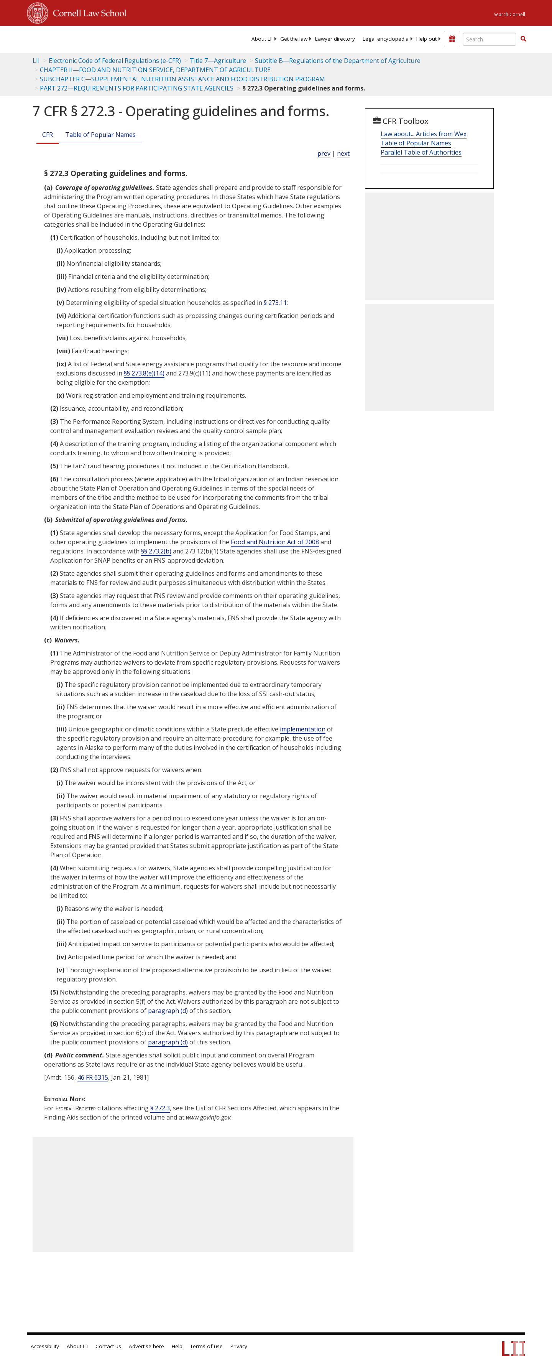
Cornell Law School (87, 12)
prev (323, 153)
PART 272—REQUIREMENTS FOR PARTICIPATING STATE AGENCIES (136, 88)
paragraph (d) (168, 1010)
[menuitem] (262, 39)
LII (36, 60)
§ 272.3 (160, 1108)
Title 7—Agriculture (218, 60)
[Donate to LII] (452, 38)
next (343, 153)
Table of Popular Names (100, 134)
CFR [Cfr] (47, 134)
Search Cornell (509, 14)
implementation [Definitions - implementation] (302, 729)
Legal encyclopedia (386, 38)
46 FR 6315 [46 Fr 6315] (92, 1077)
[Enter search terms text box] (489, 39)
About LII (262, 38)
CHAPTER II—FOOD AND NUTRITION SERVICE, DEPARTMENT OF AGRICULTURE (155, 70)
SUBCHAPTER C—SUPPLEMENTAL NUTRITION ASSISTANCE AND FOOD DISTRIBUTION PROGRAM (182, 79)
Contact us (108, 1346)
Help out (426, 38)
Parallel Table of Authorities (421, 152)
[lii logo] (113, 38)
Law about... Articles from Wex (424, 134)
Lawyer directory (335, 38)
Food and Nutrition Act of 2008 (275, 542)
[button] (523, 38)
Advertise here (146, 1346)
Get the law (293, 38)
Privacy (238, 1346)
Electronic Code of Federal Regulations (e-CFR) (115, 60)
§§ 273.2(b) (156, 551)
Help (177, 1346)
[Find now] (523, 39)
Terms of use (206, 1346)
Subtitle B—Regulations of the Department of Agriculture (338, 60)
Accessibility (45, 1346)
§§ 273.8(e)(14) (144, 373)
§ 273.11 (275, 302)
